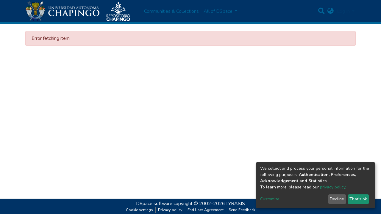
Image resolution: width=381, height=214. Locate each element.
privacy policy (332, 187)
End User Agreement (206, 210)
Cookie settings (139, 210)
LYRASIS (235, 203)
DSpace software (154, 203)
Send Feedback (242, 210)
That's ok (358, 199)
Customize (269, 199)
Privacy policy (170, 210)
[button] (330, 11)
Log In (344, 11)
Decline (337, 199)
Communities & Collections (171, 11)
